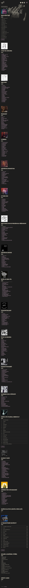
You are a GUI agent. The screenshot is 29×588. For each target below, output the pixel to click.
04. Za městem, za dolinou (5, 56)
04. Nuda (2, 119)
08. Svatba (2, 122)
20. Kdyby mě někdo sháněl (5, 477)
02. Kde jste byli (4, 370)
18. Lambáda (3, 475)
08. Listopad (3, 319)
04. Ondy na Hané (4, 372)
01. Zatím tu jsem (4, 255)
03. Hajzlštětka (4, 55)
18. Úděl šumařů (3, 354)
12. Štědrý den (4, 63)
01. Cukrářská (3, 461)
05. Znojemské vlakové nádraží (6, 464)
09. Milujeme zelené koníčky (5, 346)
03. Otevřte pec (4, 144)
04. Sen (3, 285)
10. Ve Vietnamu (4, 93)
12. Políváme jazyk (4, 470)
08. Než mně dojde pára (5, 177)
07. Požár (3, 466)
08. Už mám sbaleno (4, 91)
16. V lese (3, 239)
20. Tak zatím (3, 101)
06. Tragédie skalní (4, 497)
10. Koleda (3, 321)
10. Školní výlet (4, 263)
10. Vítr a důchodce (4, 179)
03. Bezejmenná (3, 398)
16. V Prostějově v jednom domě (6, 295)
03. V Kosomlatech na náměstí (6, 87)
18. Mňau (3, 68)
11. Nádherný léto (4, 501)
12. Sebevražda (4, 208)
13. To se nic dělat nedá (5, 503)
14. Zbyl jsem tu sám (4, 324)
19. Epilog (2, 355)
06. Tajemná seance (4, 58)
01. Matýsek (3, 85)
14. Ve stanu (3, 153)
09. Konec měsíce (4, 92)
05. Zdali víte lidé (3, 343)
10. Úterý (3, 150)
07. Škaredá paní (4, 147)
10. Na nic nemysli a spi (5, 377)
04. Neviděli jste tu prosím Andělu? (6, 495)
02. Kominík (3, 172)
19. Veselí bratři (4, 476)
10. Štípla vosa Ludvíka (5, 290)
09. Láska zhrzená (4, 320)
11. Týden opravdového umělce (6, 291)
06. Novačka (3, 203)
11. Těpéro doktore (3, 348)
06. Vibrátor (3, 465)
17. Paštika (3, 67)
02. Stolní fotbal (4, 283)
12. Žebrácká (3, 502)
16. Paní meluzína (4, 155)
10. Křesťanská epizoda (4, 124)
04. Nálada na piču (4, 174)
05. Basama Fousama (4, 202)
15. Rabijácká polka (4, 238)
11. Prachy (3, 378)
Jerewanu (5, 586)
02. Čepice (3, 256)
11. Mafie (3, 207)
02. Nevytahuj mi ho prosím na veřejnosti (7, 227)
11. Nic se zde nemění (4, 125)
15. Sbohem (2, 128)
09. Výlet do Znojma (4, 60)
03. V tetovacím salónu (5, 284)
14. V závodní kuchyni (5, 237)
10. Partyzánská (3, 404)
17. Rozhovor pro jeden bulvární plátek (7, 240)
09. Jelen (3, 178)
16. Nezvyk (2, 352)
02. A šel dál (2, 397)
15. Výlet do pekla (4, 183)
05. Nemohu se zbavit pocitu (5, 259)
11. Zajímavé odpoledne (5, 264)
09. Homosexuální (3, 403)
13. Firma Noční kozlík (5, 471)
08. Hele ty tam (4, 467)
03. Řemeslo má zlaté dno (5, 371)
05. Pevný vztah (4, 57)
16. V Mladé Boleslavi (4, 66)
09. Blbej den (3, 123)
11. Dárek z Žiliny (4, 62)
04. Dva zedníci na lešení (5, 201)
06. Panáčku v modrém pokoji (5, 401)
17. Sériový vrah (4, 156)
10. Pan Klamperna (4, 500)
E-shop (3, 39)
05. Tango (2, 400)
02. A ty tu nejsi (4, 86)
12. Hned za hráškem (4, 349)
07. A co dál (3, 231)
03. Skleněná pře (4, 257)
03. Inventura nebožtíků (5, 228)
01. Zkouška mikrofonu (5, 142)
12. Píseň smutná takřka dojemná (5, 406)
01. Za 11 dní (3, 116)
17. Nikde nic (3, 353)
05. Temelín (3, 373)
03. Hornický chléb (4, 315)
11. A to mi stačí (4, 180)
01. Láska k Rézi (4, 171)
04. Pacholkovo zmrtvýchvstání (6, 316)
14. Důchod (3, 96)
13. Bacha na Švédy (4, 209)
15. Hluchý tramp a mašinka (5, 97)
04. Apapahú (3, 229)
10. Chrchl (2, 347)
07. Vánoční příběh (4, 318)
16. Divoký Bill (4, 98)
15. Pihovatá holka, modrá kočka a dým (7, 381)
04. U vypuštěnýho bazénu (5, 258)
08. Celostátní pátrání (5, 288)
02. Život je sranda (3, 340)
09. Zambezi (3, 289)
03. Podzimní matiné (4, 118)
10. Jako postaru (4, 234)
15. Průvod (3, 154)
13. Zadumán (3, 95)
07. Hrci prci (3, 90)
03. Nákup (2, 341)
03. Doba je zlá (4, 494)
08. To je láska (3, 148)
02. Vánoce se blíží (4, 143)
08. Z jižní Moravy (4, 261)
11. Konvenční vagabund (4, 405)
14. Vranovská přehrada (5, 210)
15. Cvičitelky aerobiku (5, 294)
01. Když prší (3, 313)
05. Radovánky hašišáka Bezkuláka (6, 496)
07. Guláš (3, 204)
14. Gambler (3, 472)
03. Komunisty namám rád (5, 173)
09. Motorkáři (3, 262)
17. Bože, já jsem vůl (5, 296)
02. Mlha (2, 117)
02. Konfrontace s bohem (5, 314)
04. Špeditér (2, 342)
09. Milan (3, 376)
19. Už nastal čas (4, 69)
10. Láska (3, 61)
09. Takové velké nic (4, 149)
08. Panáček (3, 232)
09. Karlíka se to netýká (5, 233)
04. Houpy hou (3, 399)
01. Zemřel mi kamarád (5, 282)
